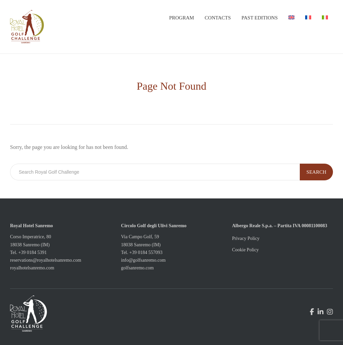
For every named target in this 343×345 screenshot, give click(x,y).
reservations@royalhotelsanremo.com (45, 260)
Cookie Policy (245, 249)
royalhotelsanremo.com (32, 267)
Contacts (218, 17)
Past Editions (260, 17)
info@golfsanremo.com (143, 260)
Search (316, 172)
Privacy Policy (246, 238)
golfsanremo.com (137, 267)
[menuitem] (291, 17)
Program (181, 17)
